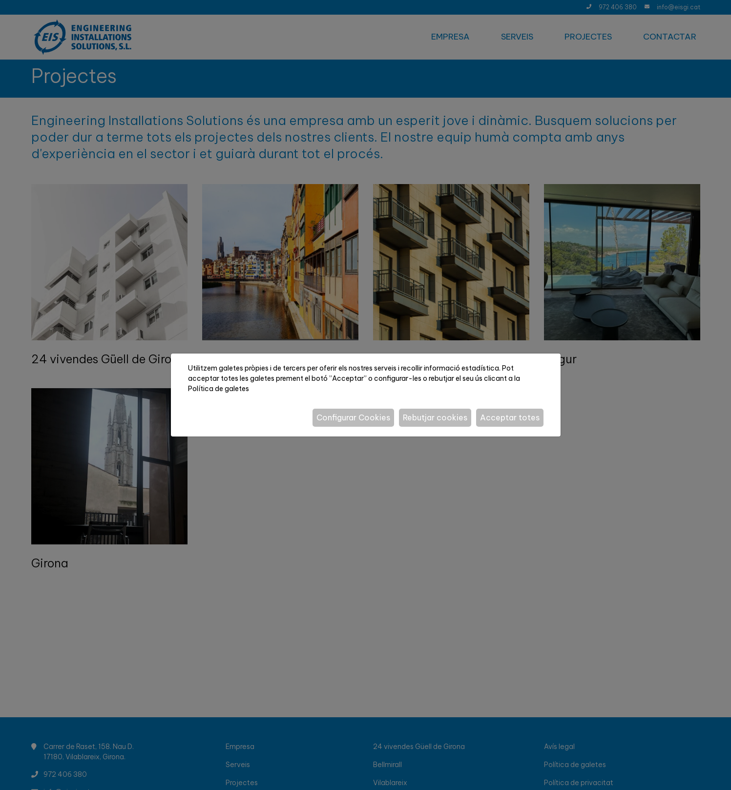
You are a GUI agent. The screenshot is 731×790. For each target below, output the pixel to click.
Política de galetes (218, 388)
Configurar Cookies (353, 417)
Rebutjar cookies (435, 417)
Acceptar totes (510, 417)
